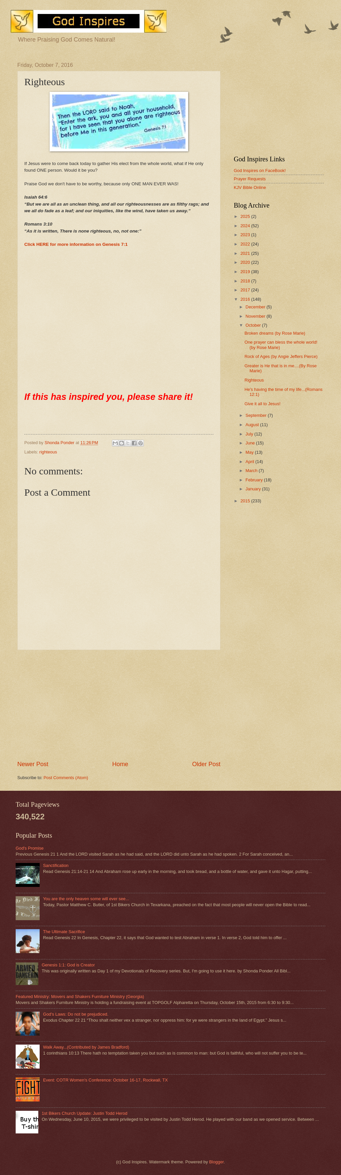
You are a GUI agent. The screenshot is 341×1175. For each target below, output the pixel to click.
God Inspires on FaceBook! (260, 170)
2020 (245, 262)
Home (120, 764)
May (250, 452)
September (256, 415)
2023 (245, 234)
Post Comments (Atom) (66, 777)
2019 (245, 271)
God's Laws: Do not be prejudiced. (75, 1014)
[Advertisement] (118, 705)
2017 (245, 289)
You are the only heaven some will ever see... (86, 898)
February (254, 479)
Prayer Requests (250, 178)
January (253, 488)
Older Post (206, 764)
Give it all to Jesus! (262, 403)
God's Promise (30, 848)
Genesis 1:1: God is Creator (68, 964)
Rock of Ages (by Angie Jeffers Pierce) (280, 356)
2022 (245, 244)
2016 (245, 299)
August (252, 424)
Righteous (254, 380)
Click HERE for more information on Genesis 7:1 (76, 244)
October (253, 325)
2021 (245, 253)
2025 (245, 216)
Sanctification (56, 865)
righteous (48, 451)
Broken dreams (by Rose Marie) (274, 333)
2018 (245, 280)
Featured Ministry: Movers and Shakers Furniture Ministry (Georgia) (80, 996)
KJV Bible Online (250, 187)
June (250, 442)
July (249, 433)
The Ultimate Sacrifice (64, 931)
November (255, 316)
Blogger (216, 1161)
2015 (245, 500)
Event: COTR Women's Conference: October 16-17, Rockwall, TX (105, 1080)
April (250, 461)
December (255, 306)
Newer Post (32, 764)
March (251, 470)
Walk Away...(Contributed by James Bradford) (86, 1047)
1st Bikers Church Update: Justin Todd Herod (84, 1113)
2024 (245, 225)
